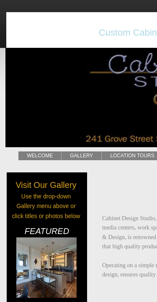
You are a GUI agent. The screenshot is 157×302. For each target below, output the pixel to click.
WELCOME (40, 156)
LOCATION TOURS (132, 156)
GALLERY (81, 156)
